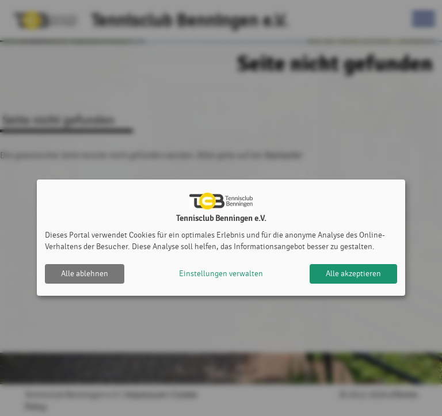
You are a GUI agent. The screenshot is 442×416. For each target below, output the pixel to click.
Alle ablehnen (84, 273)
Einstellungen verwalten (221, 273)
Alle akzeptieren (353, 273)
